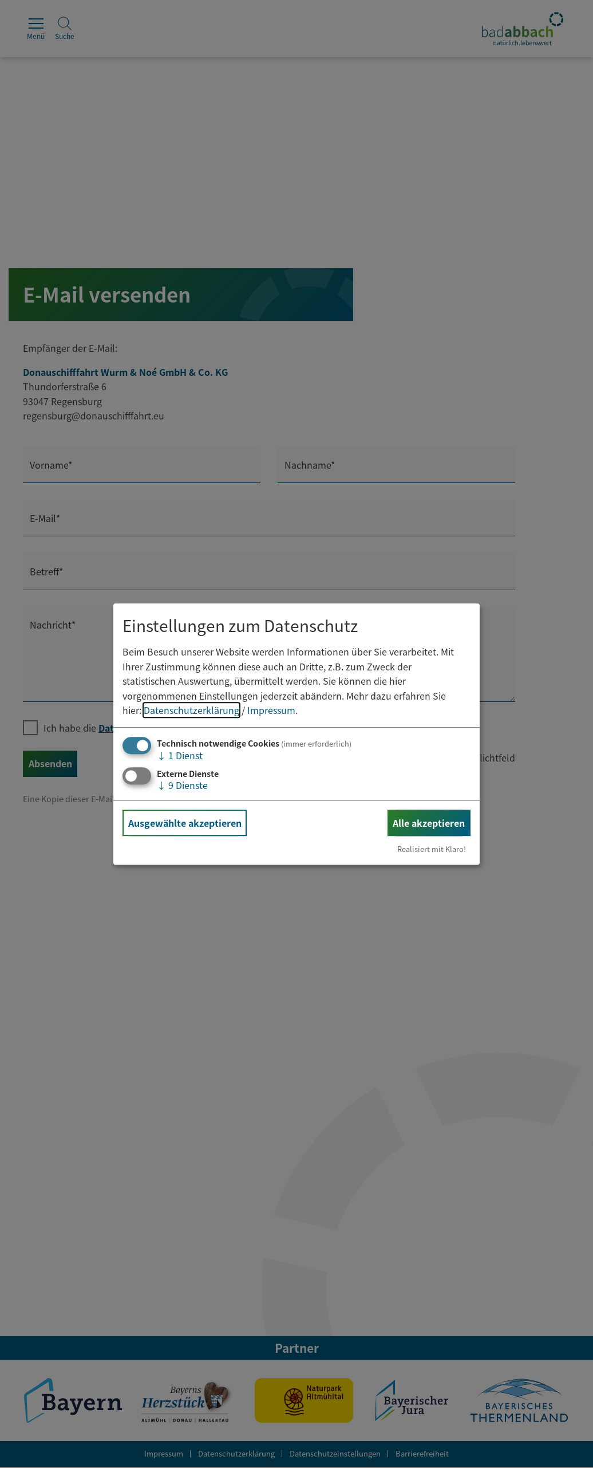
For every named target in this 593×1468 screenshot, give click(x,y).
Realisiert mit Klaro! (431, 848)
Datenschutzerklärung (191, 710)
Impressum (271, 710)
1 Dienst (180, 755)
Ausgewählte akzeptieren (185, 823)
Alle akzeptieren (429, 823)
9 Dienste (182, 785)
